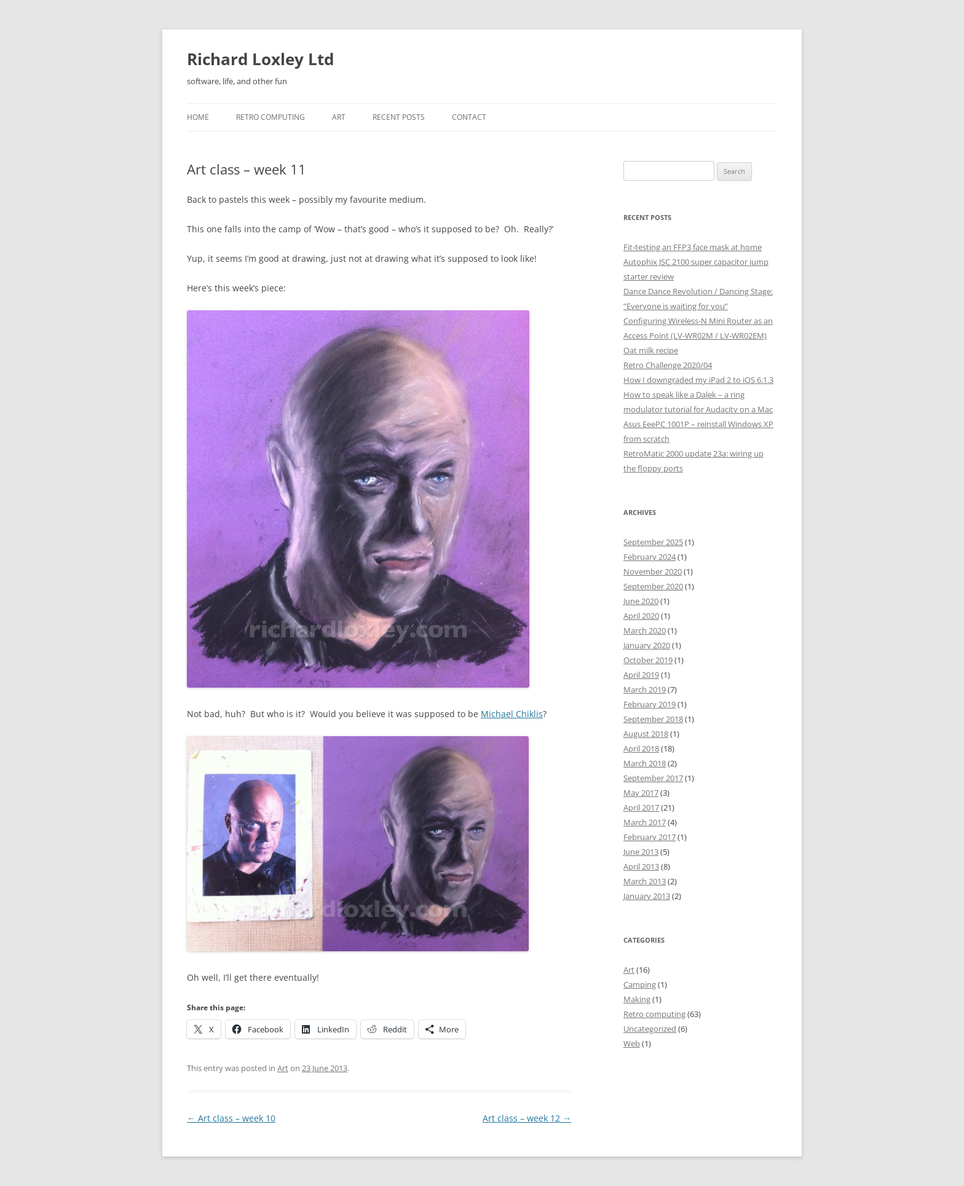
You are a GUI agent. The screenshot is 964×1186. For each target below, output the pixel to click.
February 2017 (649, 836)
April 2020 (641, 615)
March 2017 (644, 822)
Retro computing (654, 1013)
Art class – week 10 (231, 1118)
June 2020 (640, 601)
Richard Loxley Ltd (260, 59)
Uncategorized (649, 1028)
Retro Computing (270, 117)
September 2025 (653, 542)
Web (631, 1043)
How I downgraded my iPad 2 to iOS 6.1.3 (698, 379)
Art (339, 117)
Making (636, 999)
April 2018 (641, 748)
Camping (639, 984)
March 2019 (644, 689)
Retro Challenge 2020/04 (667, 365)
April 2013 (641, 866)
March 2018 (644, 763)
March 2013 (644, 881)
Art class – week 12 (527, 1118)
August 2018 (645, 733)
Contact (469, 117)
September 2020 (653, 586)
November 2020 (652, 571)
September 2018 (653, 719)
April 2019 (641, 674)
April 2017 (641, 807)
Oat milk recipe (650, 350)
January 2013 (646, 895)
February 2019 (649, 704)
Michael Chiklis (512, 714)
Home (198, 117)
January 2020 (646, 645)
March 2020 (644, 630)
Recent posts (399, 117)
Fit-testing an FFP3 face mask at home (692, 247)
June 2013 (640, 851)
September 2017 (653, 777)
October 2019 (648, 660)
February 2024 (649, 556)
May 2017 (640, 792)
